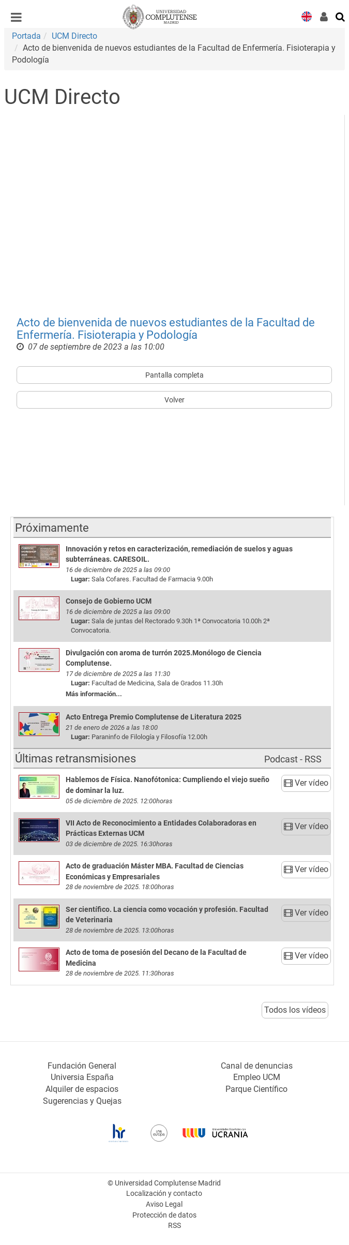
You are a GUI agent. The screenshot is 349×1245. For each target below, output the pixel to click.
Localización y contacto (164, 1193)
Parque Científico (256, 1089)
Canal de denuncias (257, 1066)
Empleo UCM (256, 1077)
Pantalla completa (174, 375)
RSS (174, 1225)
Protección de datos (164, 1215)
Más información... (94, 694)
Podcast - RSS (293, 759)
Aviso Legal (164, 1204)
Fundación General (82, 1066)
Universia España (82, 1077)
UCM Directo (74, 36)
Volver (174, 400)
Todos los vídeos (295, 1010)
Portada (26, 36)
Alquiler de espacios (81, 1089)
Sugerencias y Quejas (82, 1101)
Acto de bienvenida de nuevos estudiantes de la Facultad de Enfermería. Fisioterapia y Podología (166, 329)
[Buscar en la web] (340, 16)
